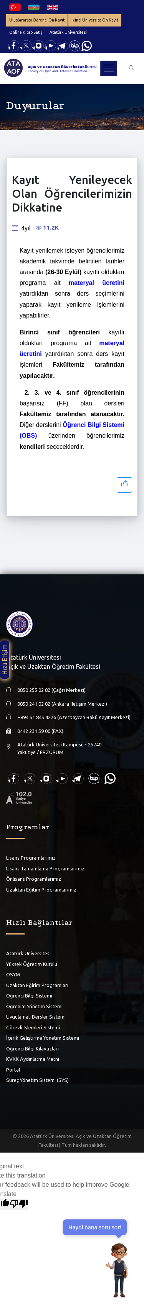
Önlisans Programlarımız (33, 879)
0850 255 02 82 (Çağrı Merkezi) (51, 690)
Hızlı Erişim (4, 660)
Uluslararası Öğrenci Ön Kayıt (37, 20)
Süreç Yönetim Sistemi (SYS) (37, 1080)
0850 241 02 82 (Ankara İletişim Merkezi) (62, 703)
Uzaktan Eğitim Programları (37, 985)
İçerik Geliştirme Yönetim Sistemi (42, 1037)
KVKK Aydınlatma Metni (32, 1059)
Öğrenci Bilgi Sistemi (29, 995)
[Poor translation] (19, 1204)
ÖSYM (13, 974)
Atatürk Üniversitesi (68, 32)
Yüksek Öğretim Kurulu (31, 964)
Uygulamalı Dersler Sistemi (36, 1016)
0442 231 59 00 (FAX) (40, 731)
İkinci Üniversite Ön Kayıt (94, 20)
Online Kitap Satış (26, 32)
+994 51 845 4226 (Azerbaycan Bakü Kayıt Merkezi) (74, 717)
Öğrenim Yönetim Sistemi (34, 1006)
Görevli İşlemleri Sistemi (33, 1027)
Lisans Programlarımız (31, 857)
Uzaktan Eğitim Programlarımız (41, 889)
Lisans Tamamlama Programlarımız (45, 868)
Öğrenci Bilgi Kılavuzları (32, 1048)
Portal (13, 1069)
